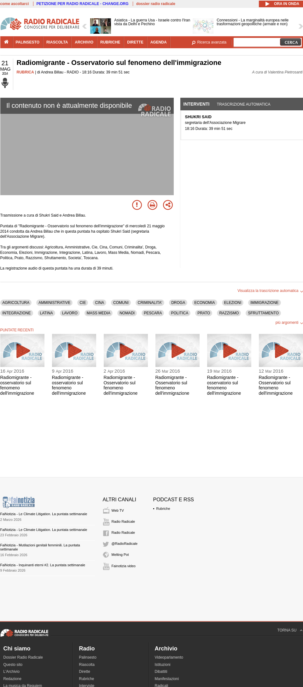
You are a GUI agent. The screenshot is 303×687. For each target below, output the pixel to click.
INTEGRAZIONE (17, 313)
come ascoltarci (14, 4)
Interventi (197, 104)
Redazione (12, 679)
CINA (99, 302)
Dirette (84, 671)
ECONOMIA (204, 302)
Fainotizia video (124, 566)
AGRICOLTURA (16, 302)
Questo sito (13, 664)
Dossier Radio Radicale (23, 657)
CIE (82, 302)
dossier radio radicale (155, 4)
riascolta (57, 42)
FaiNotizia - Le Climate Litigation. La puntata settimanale (43, 514)
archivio (84, 42)
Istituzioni (163, 664)
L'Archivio (11, 671)
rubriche (110, 42)
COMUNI (121, 302)
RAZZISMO (229, 313)
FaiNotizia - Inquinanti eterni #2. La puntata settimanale (42, 565)
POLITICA (179, 313)
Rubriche (163, 508)
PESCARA (153, 313)
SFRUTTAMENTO (263, 313)
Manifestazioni (167, 679)
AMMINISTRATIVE (54, 302)
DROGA (178, 302)
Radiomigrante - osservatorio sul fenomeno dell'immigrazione (17, 385)
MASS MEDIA (98, 313)
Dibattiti (161, 671)
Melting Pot (120, 554)
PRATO (203, 313)
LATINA (46, 313)
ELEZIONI (233, 302)
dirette (135, 42)
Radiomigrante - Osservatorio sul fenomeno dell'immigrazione (121, 385)
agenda (158, 42)
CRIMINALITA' (150, 302)
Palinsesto (87, 657)
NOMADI (127, 313)
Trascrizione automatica (244, 104)
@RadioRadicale (125, 543)
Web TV (118, 510)
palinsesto (28, 42)
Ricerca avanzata (212, 42)
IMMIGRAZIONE (264, 302)
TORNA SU (286, 630)
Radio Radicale (123, 521)
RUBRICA (25, 72)
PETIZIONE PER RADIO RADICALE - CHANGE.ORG (83, 4)
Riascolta (87, 664)
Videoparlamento (169, 657)
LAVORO (70, 313)
